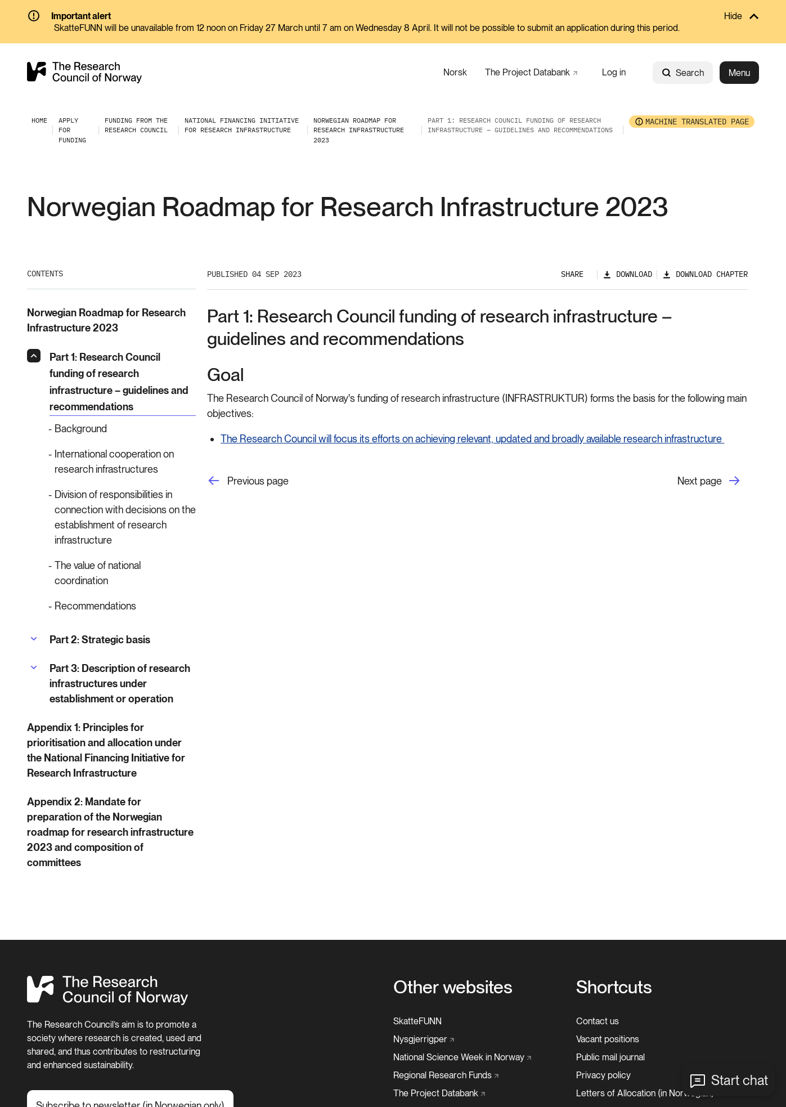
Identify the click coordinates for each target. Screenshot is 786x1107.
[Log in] (614, 72)
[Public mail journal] (610, 1057)
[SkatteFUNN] (417, 1021)
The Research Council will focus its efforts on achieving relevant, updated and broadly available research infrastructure (472, 439)
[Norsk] (455, 72)
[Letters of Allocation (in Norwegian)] (645, 1093)
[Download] (627, 274)
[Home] (107, 1002)
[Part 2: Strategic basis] (100, 639)
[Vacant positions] (607, 1039)
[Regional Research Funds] (446, 1075)
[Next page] (712, 480)
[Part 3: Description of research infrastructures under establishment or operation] (123, 683)
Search (683, 73)
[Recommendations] (123, 605)
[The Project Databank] (531, 72)
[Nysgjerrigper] (424, 1039)
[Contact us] (597, 1021)
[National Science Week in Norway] (462, 1057)
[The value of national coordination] (123, 573)
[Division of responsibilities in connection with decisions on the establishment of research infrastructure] (123, 517)
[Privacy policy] (603, 1075)
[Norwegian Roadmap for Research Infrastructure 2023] (358, 130)
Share (572, 274)
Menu (739, 73)
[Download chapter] (705, 274)
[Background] (123, 428)
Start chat (739, 1080)
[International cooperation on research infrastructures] (123, 461)
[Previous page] (248, 480)
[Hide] (393, 16)
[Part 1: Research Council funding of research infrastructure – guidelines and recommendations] (123, 382)
